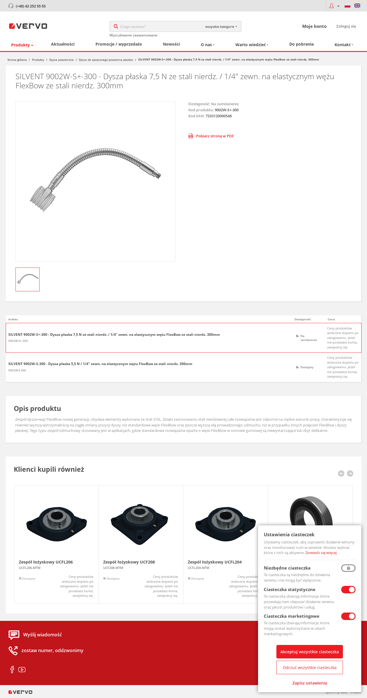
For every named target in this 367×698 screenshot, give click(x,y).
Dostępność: (199, 103)
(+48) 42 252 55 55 (31, 6)
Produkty (20, 45)
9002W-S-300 (17, 370)
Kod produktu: (201, 109)
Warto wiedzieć (250, 44)
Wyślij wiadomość (42, 635)
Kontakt (343, 44)
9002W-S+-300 (18, 341)
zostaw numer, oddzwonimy (52, 651)
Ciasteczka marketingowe (291, 616)
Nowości (171, 44)
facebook (12, 669)
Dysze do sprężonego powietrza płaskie (106, 60)
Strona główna (17, 60)
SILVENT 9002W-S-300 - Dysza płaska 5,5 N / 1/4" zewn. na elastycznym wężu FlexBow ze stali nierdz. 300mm (100, 364)
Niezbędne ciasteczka (287, 568)
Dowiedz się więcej (321, 552)
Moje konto (314, 26)
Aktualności (63, 44)
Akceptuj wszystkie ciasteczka (309, 651)
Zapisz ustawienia (309, 683)
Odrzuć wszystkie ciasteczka (310, 667)
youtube (22, 669)
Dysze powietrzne (61, 60)
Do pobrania (301, 44)
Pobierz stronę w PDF (211, 136)
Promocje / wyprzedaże (118, 44)
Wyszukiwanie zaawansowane (133, 35)
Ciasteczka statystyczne (289, 589)
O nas (206, 44)
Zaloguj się (346, 26)
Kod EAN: (196, 115)
